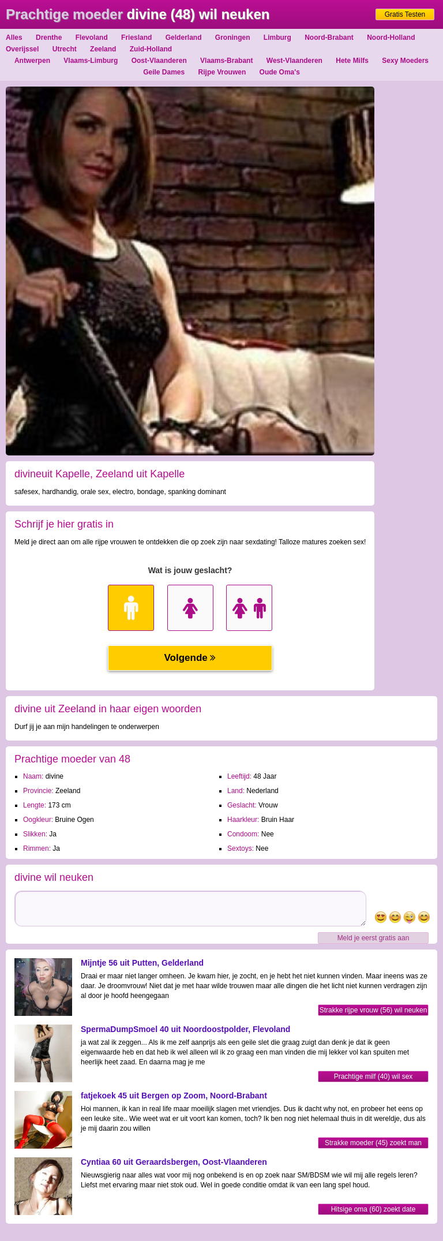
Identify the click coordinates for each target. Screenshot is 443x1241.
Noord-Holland (391, 37)
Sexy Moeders (405, 61)
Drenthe (49, 37)
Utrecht (64, 49)
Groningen (232, 37)
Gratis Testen (405, 14)
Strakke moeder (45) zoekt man (373, 1143)
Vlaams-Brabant (226, 61)
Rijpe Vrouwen (222, 72)
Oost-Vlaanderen (159, 61)
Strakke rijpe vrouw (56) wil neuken (373, 1010)
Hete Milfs (352, 61)
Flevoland (92, 37)
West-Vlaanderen (294, 61)
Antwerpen (32, 61)
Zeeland (103, 49)
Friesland (136, 37)
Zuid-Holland (151, 49)
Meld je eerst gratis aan (373, 938)
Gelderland (184, 37)
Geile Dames (164, 72)
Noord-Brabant (329, 37)
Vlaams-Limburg (90, 61)
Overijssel (22, 49)
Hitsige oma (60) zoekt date (373, 1209)
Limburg (277, 37)
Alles (14, 37)
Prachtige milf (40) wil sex (373, 1076)
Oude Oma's (280, 72)
